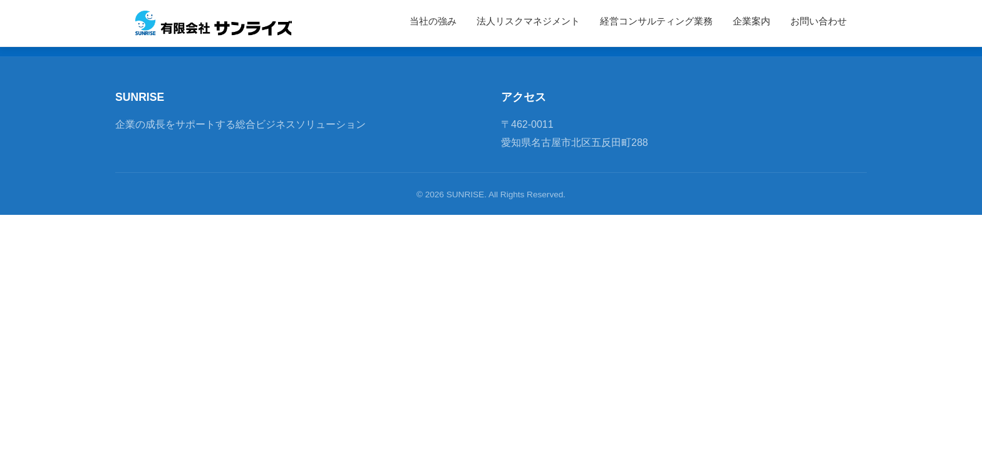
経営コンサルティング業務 (656, 21)
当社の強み (433, 21)
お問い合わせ (818, 21)
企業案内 (751, 21)
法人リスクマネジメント (528, 21)
